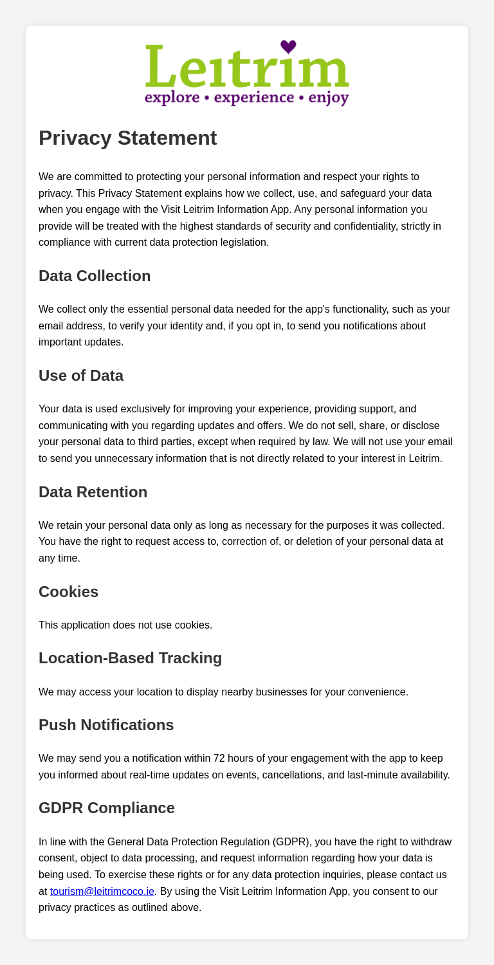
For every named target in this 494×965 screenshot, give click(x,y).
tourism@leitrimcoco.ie (102, 891)
